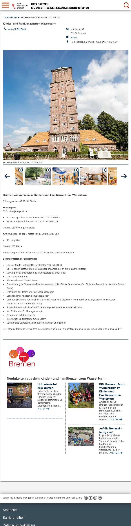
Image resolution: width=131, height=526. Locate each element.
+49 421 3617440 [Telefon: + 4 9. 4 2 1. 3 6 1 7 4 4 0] (17, 29)
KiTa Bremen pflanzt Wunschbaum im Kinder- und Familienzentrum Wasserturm (112, 391)
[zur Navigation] (5, 5)
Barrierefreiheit (13, 517)
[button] (38, 176)
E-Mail (74, 37)
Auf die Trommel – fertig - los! (110, 430)
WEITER (41, 408)
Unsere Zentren (11, 17)
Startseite (10, 510)
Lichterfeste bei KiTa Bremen (47, 386)
